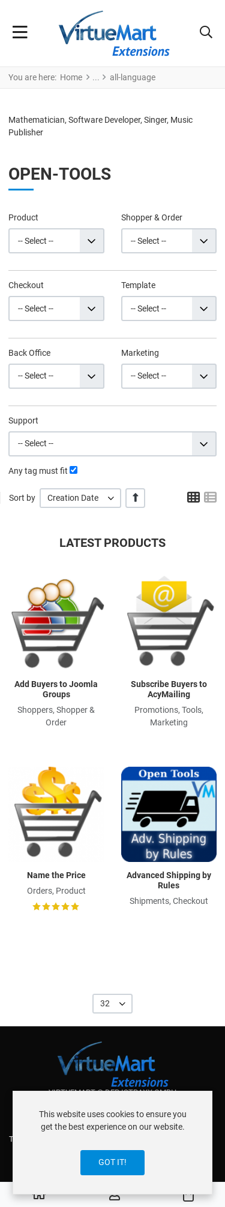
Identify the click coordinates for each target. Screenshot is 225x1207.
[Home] (39, 1195)
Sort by (22, 498)
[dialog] (112, 1142)
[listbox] (80, 498)
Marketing (140, 353)
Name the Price (56, 875)
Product (23, 217)
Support (23, 420)
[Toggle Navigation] (20, 33)
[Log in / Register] (114, 1195)
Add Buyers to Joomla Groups (56, 689)
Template (138, 285)
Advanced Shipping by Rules (169, 880)
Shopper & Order (151, 217)
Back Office (29, 353)
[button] (206, 34)
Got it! (112, 1162)
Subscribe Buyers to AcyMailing (169, 689)
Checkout (26, 285)
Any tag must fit (38, 471)
